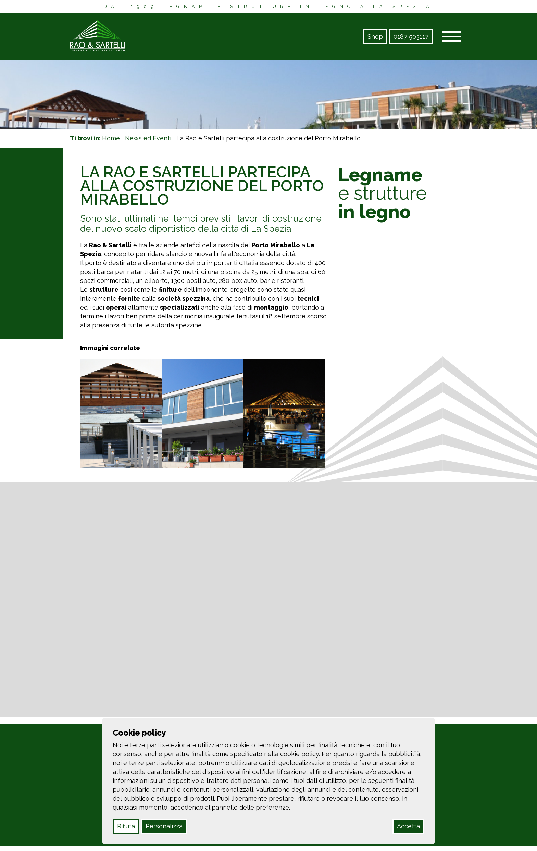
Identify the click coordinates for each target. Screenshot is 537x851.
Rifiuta (126, 826)
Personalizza (164, 826)
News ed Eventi (148, 138)
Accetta (408, 826)
